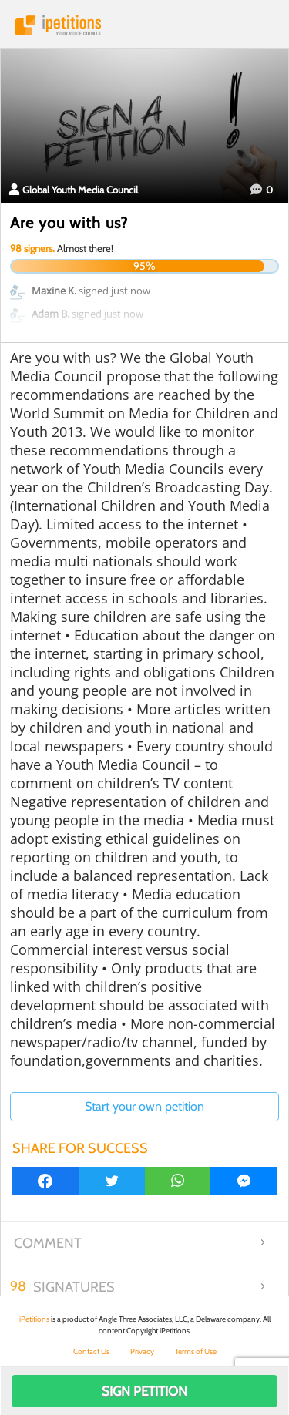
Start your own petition (144, 1106)
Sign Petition (144, 1391)
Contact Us (91, 1351)
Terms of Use (196, 1351)
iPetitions (144, 25)
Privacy (142, 1351)
